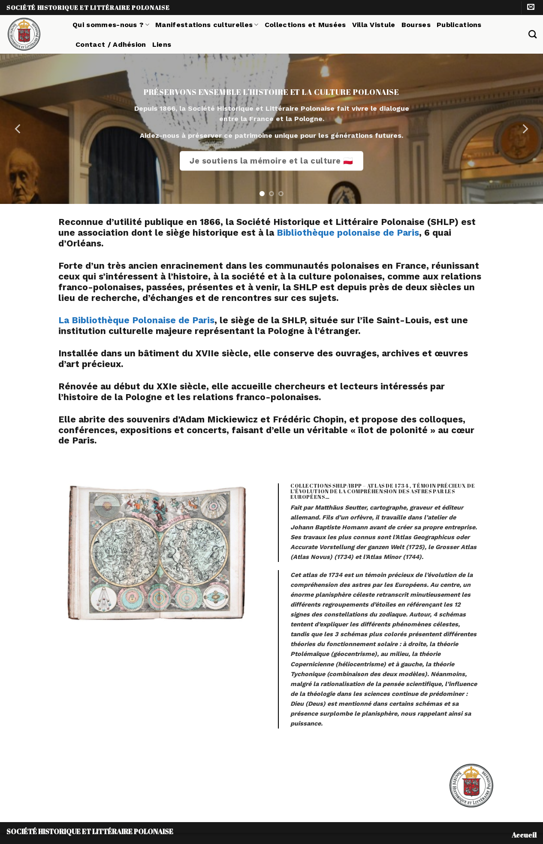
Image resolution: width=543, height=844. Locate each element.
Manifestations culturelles (207, 25)
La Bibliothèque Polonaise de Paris (136, 320)
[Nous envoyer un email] (530, 7)
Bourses (416, 25)
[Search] (532, 34)
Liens (162, 44)
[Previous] (18, 129)
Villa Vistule (373, 25)
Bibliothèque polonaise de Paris (348, 233)
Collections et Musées (305, 25)
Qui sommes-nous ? (110, 25)
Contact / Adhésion (110, 44)
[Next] (524, 129)
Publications (459, 25)
